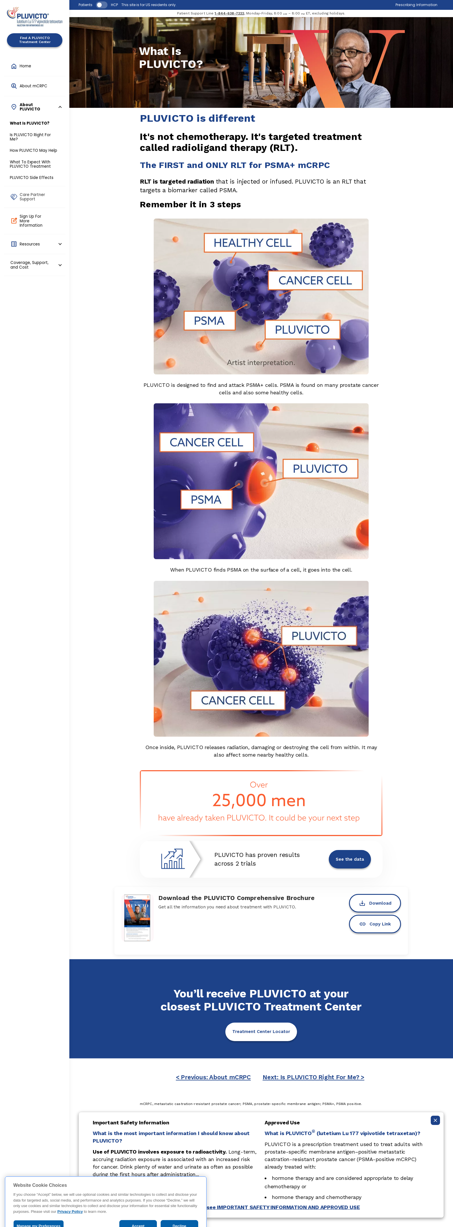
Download (375, 903)
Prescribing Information (416, 5)
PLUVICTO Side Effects (31, 177)
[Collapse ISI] (435, 1120)
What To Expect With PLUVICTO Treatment (30, 164)
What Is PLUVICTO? (29, 123)
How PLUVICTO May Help (33, 150)
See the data (350, 859)
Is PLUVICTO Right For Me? (30, 137)
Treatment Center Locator (261, 1031)
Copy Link (375, 924)
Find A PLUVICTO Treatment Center (35, 40)
